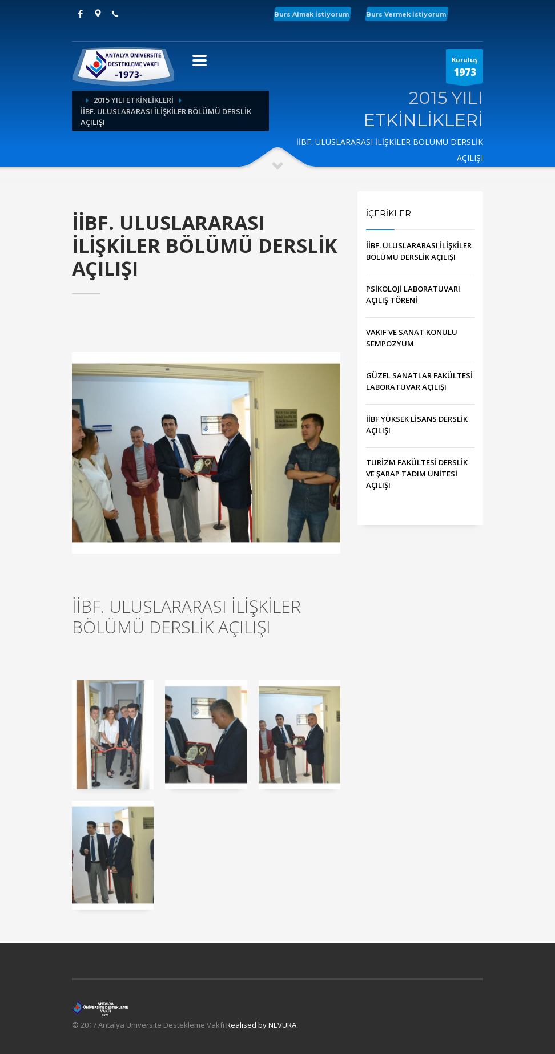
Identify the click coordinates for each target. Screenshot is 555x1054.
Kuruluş (464, 69)
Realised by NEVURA (261, 1025)
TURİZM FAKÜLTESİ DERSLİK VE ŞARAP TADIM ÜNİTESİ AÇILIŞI (417, 473)
